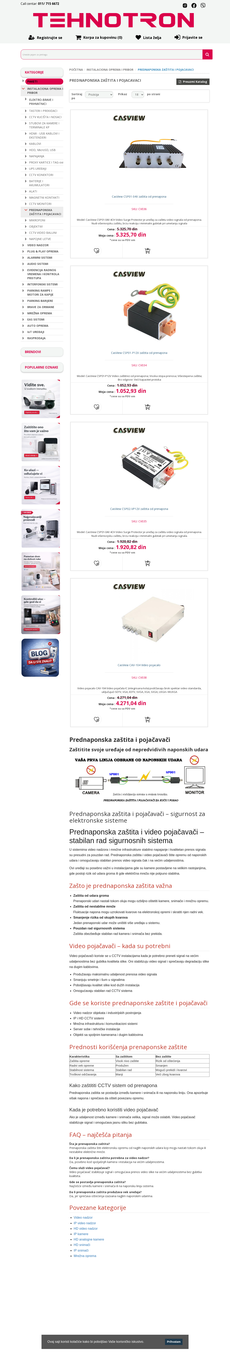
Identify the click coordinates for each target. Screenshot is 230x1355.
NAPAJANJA (36, 156)
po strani (153, 94)
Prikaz (122, 94)
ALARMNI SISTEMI (39, 257)
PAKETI (32, 81)
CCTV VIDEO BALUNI (43, 232)
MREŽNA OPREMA (39, 313)
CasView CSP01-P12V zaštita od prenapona (139, 355)
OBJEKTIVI (36, 226)
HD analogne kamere (89, 1245)
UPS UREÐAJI (37, 168)
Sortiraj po (77, 96)
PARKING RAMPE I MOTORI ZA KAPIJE (40, 292)
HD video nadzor (86, 1234)
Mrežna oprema (85, 1261)
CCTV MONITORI (40, 203)
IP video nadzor (85, 1228)
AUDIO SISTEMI (37, 263)
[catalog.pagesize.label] (138, 94)
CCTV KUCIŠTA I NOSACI (45, 116)
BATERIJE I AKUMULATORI (39, 183)
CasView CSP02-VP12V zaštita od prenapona (139, 513)
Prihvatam (174, 1341)
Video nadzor (83, 1223)
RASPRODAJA (36, 338)
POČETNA (76, 69)
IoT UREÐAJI (35, 331)
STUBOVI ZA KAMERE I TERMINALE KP (44, 125)
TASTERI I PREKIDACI (43, 110)
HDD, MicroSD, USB (42, 149)
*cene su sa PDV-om (121, 241)
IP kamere (81, 1239)
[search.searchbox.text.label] (115, 54)
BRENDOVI (33, 351)
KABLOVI (35, 143)
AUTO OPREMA (37, 325)
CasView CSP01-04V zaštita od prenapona (139, 198)
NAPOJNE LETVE (40, 238)
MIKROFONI (37, 220)
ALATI (33, 191)
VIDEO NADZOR (38, 245)
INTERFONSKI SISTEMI (42, 284)
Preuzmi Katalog (193, 82)
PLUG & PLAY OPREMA (42, 251)
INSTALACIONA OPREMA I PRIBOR (45, 90)
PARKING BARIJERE (40, 300)
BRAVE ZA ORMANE (40, 306)
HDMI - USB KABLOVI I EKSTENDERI (44, 135)
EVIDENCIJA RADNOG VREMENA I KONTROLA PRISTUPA (43, 274)
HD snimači (82, 1250)
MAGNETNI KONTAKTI (44, 197)
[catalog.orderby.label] (99, 94)
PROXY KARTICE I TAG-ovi (46, 162)
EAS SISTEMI (35, 319)
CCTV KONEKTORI (41, 174)
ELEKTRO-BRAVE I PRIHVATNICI (41, 101)
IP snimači (81, 1256)
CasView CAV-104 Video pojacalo (139, 671)
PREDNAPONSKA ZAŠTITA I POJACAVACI (45, 211)
